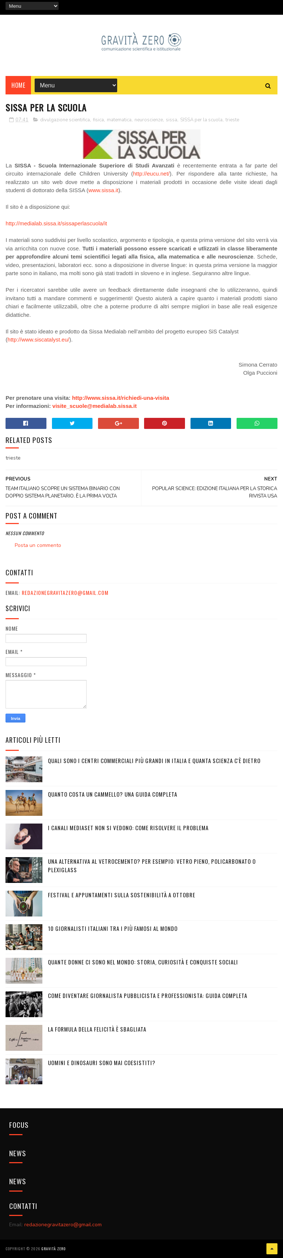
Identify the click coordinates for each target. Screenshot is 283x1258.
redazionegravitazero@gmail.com (65, 592)
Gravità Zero (53, 1248)
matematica (119, 120)
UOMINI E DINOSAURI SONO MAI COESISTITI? (102, 1062)
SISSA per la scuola (201, 120)
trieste (232, 120)
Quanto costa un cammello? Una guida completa (112, 794)
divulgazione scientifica (65, 120)
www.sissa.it (103, 190)
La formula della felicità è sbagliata (97, 1029)
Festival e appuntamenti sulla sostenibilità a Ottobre (121, 895)
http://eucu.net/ (151, 173)
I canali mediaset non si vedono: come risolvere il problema (128, 828)
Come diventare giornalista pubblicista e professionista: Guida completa (147, 995)
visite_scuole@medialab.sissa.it (94, 406)
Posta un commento (38, 545)
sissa (171, 120)
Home (18, 85)
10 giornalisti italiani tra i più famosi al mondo (113, 928)
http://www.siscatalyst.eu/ (38, 339)
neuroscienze (148, 120)
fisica (98, 120)
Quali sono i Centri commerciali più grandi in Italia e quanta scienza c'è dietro (154, 760)
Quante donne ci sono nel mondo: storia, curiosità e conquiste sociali (143, 962)
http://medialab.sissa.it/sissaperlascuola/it (56, 223)
